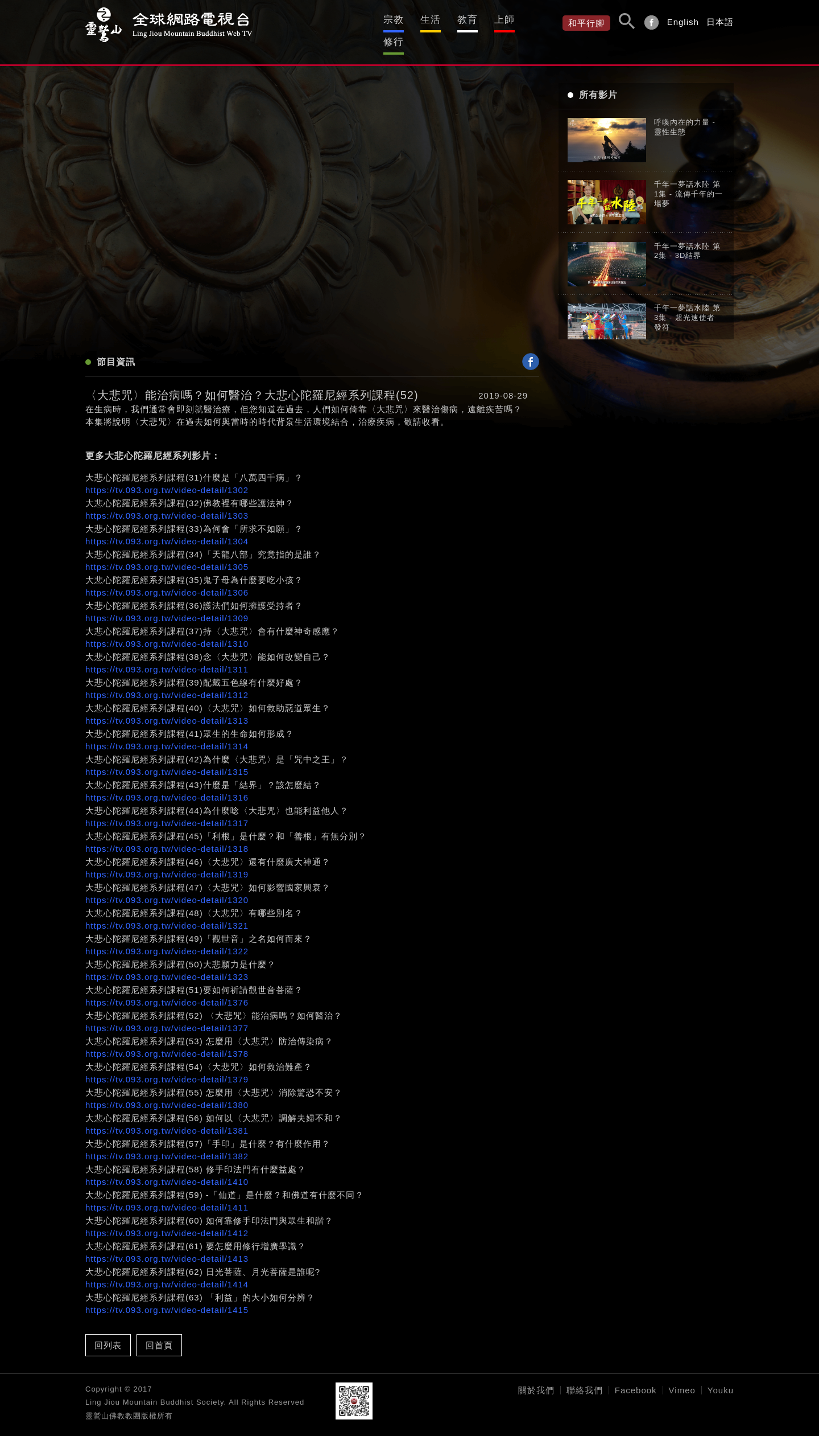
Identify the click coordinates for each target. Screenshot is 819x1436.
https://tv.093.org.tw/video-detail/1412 (167, 1218)
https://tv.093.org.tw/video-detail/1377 (167, 1013)
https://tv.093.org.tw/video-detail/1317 (167, 808)
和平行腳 (586, 23)
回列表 (108, 1330)
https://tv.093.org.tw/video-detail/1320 (167, 885)
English (683, 22)
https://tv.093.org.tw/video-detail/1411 (167, 1192)
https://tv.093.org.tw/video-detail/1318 (167, 834)
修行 (534, 19)
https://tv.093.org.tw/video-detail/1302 (167, 475)
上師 (490, 19)
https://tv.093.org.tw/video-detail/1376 (167, 987)
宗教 (357, 19)
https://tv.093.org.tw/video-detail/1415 (167, 1295)
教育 (446, 19)
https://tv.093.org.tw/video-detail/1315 (167, 757)
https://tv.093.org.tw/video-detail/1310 (167, 629)
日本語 (720, 22)
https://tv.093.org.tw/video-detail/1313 (167, 706)
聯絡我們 (584, 1375)
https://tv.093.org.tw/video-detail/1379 (167, 1064)
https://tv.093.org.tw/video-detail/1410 (167, 1167)
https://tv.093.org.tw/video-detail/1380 (167, 1090)
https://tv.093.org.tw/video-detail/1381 (167, 1116)
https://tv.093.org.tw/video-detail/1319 (167, 859)
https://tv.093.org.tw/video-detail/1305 (167, 552)
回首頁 (159, 1330)
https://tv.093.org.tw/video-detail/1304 (167, 526)
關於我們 (536, 1375)
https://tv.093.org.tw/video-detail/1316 (167, 782)
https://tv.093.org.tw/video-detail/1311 (167, 654)
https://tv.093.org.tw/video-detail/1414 (167, 1269)
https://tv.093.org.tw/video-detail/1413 (167, 1244)
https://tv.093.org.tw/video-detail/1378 (167, 1039)
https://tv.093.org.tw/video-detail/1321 (167, 911)
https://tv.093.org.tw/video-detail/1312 (167, 680)
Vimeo (682, 1375)
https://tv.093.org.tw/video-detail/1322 (167, 936)
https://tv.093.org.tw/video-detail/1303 (167, 501)
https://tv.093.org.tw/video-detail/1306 (167, 577)
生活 (401, 19)
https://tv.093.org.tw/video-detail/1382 (167, 1141)
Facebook (636, 1375)
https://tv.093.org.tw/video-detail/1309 (167, 603)
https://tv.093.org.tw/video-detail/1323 (167, 962)
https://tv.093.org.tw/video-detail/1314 (167, 731)
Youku (721, 1375)
